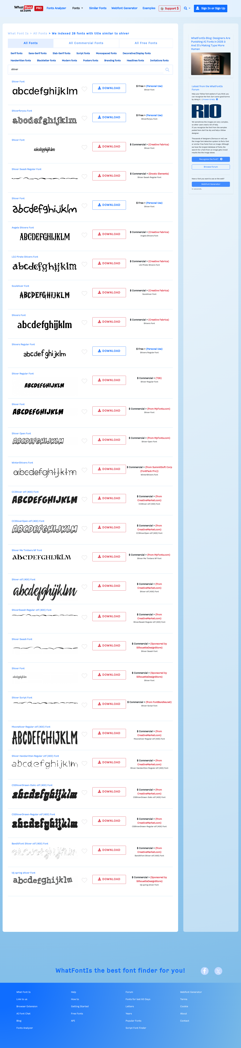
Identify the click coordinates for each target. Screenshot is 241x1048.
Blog (18, 1021)
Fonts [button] (76, 8)
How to (75, 999)
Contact (184, 1021)
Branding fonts (112, 60)
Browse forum (211, 167)
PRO (39, 8)
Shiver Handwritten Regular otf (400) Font (35, 756)
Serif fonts (16, 53)
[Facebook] (205, 971)
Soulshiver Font (20, 286)
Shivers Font (19, 315)
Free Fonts (77, 1013)
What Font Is (18, 33)
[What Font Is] (23, 8)
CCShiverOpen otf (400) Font (28, 521)
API (73, 1021)
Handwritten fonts (21, 60)
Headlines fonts (135, 60)
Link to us (21, 999)
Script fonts (83, 53)
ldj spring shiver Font (23, 873)
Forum (129, 992)
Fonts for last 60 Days (138, 999)
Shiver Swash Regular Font (26, 169)
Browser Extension (26, 1006)
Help (73, 992)
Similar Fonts (97, 8)
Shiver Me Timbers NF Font (27, 550)
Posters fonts (90, 60)
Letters (130, 1006)
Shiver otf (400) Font (23, 579)
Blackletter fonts (46, 60)
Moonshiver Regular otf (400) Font (31, 727)
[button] (187, 8)
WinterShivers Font (22, 463)
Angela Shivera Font (23, 227)
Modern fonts (69, 60)
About (183, 1013)
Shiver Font (18, 81)
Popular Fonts (133, 1021)
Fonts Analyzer (56, 8)
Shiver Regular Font (23, 373)
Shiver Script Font (22, 697)
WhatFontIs (74, 971)
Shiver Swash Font (22, 639)
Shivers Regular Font (23, 344)
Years (129, 1013)
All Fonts (40, 33)
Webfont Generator (124, 8)
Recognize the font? (210, 159)
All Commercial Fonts (86, 43)
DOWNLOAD (109, 88)
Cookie (184, 1006)
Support (170, 8)
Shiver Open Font (21, 433)
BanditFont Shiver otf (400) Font (30, 843)
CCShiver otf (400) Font (25, 492)
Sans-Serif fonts (37, 53)
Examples (149, 8)
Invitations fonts (159, 60)
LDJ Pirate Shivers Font (25, 257)
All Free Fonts (146, 43)
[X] (218, 971)
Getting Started (80, 1006)
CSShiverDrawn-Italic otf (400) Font (32, 785)
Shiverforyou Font (22, 111)
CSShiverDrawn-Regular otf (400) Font (33, 814)
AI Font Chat (23, 1013)
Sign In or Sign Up (210, 8)
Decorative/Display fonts (137, 53)
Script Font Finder (136, 1028)
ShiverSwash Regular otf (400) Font (31, 610)
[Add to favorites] (84, 89)
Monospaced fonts (106, 53)
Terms (183, 999)
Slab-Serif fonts (61, 53)
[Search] (167, 69)
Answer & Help (210, 99)
